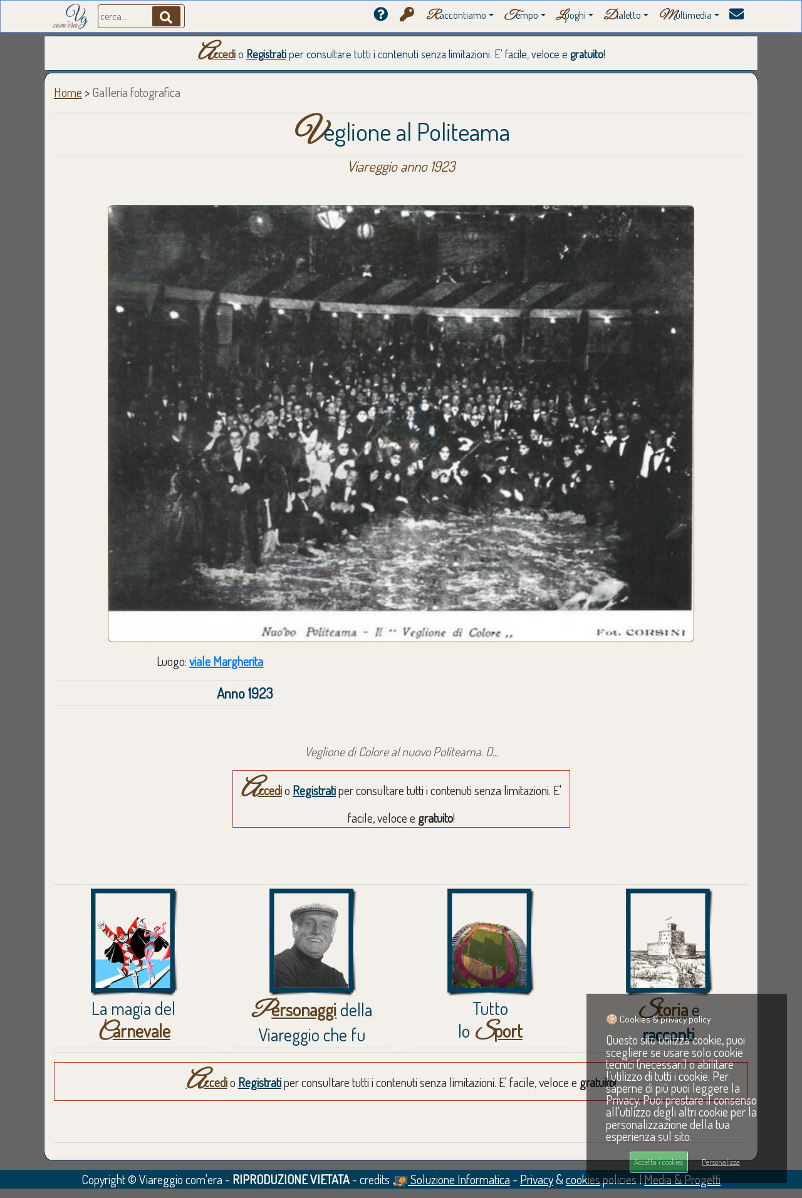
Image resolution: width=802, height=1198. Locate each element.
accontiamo (456, 16)
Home (68, 92)
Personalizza (721, 1162)
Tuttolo (490, 1019)
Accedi (216, 54)
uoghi (571, 16)
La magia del (133, 1019)
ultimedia (685, 16)
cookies (583, 1179)
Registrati (266, 54)
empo (521, 16)
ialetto (622, 16)
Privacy (536, 1179)
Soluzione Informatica (451, 1179)
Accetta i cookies (658, 1162)
